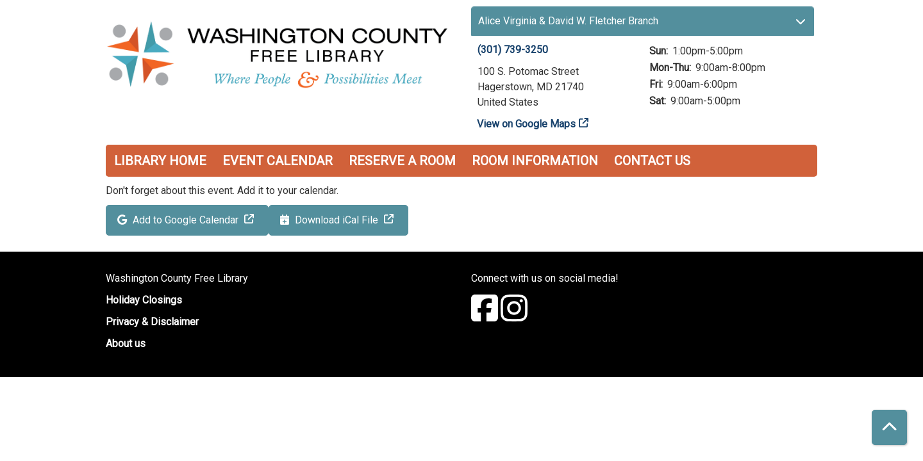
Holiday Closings (144, 300)
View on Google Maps (527, 124)
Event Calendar (277, 160)
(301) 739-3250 (513, 50)
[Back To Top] (889, 427)
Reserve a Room (402, 160)
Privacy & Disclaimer (152, 322)
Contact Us (652, 160)
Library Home (160, 160)
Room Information (535, 160)
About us (126, 343)
